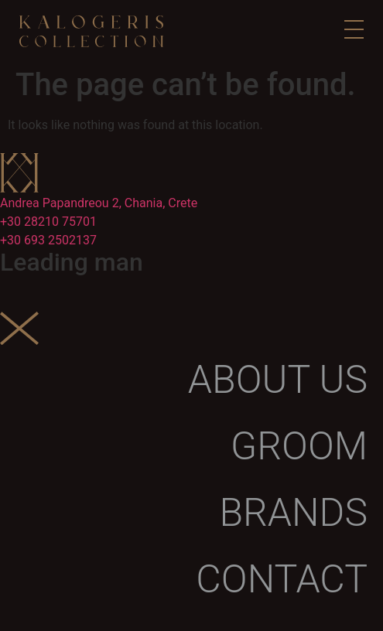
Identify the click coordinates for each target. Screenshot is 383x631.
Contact (282, 579)
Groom (299, 446)
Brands (293, 512)
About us (278, 379)
